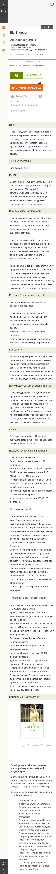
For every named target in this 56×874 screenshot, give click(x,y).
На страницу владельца (27, 86)
